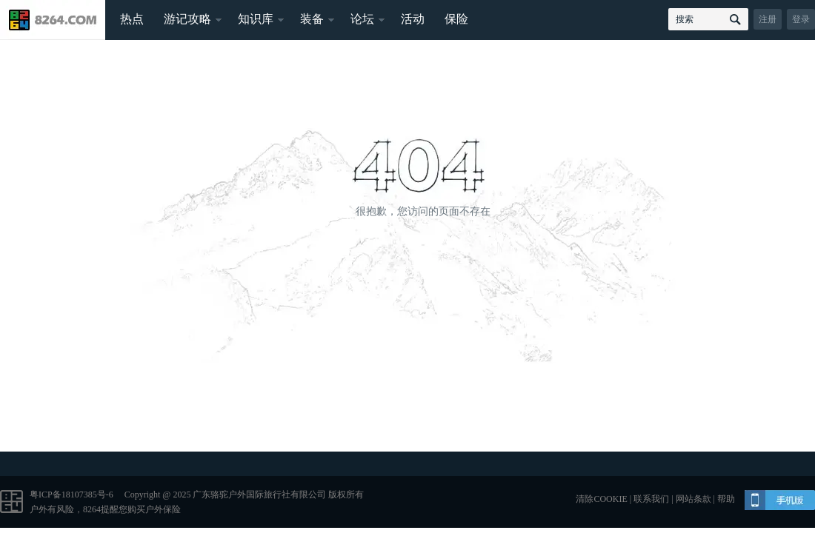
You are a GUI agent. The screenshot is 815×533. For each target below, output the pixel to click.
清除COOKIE (601, 499)
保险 (456, 19)
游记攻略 (187, 19)
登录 (801, 19)
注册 (767, 19)
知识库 (255, 19)
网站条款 (693, 499)
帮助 (726, 499)
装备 (312, 19)
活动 (413, 19)
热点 (132, 19)
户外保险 (163, 509)
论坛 (362, 19)
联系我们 (651, 499)
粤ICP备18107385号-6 (71, 494)
